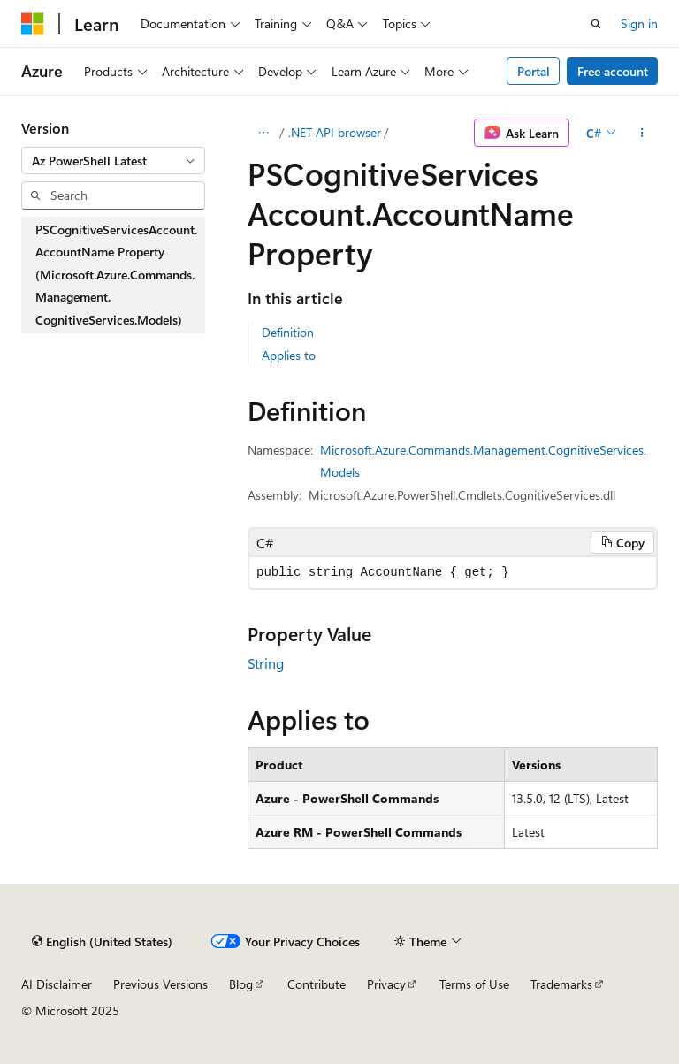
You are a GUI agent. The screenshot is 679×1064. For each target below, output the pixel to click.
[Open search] (596, 24)
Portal (533, 71)
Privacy (386, 984)
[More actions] (642, 133)
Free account (612, 71)
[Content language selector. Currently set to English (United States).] (102, 942)
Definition (288, 332)
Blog (241, 984)
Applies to (289, 355)
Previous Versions (160, 984)
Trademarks (561, 984)
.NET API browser (334, 132)
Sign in (639, 23)
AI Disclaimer (56, 984)
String (266, 663)
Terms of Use (474, 984)
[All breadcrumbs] (263, 133)
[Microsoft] (32, 23)
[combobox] (113, 161)
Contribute (316, 984)
